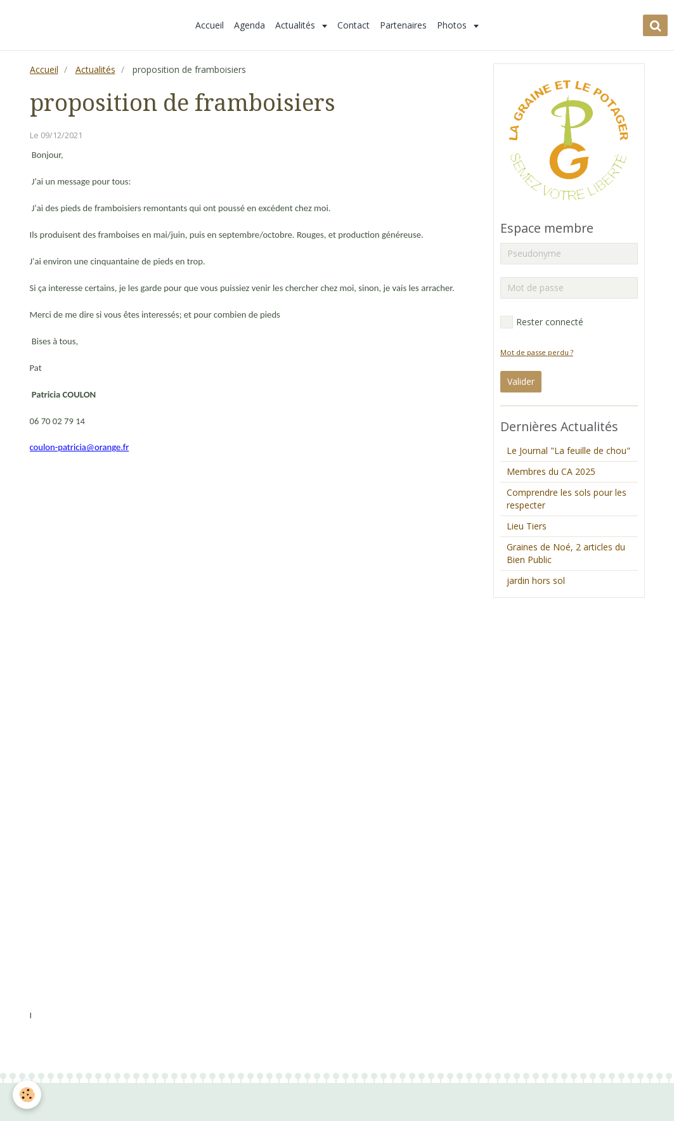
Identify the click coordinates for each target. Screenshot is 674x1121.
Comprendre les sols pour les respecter (566, 498)
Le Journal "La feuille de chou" (568, 450)
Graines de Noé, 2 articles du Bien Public (566, 553)
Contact (353, 25)
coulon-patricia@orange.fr (79, 447)
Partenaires (403, 25)
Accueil (209, 25)
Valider (521, 381)
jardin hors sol (536, 580)
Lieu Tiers (527, 526)
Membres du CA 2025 (551, 471)
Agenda (249, 25)
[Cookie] (27, 1094)
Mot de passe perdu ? (536, 352)
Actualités (296, 25)
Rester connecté (541, 322)
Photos (453, 25)
